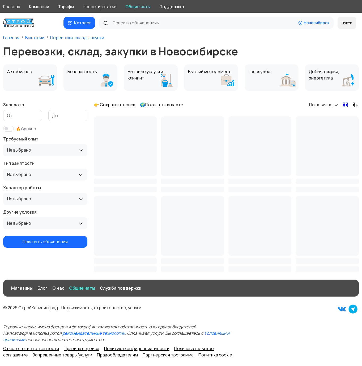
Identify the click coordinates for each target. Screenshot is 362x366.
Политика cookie (215, 355)
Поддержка (171, 7)
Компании (39, 7)
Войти (347, 22)
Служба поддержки (120, 288)
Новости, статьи (100, 7)
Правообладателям (117, 355)
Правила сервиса (81, 348)
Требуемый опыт (21, 139)
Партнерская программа (168, 355)
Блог (42, 288)
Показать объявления (45, 242)
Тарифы (66, 7)
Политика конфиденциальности (136, 348)
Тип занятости (19, 163)
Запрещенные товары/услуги (62, 355)
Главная (11, 7)
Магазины (22, 288)
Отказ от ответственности (31, 348)
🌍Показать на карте (161, 105)
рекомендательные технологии (93, 333)
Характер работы (22, 188)
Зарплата (13, 105)
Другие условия (20, 212)
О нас (58, 288)
